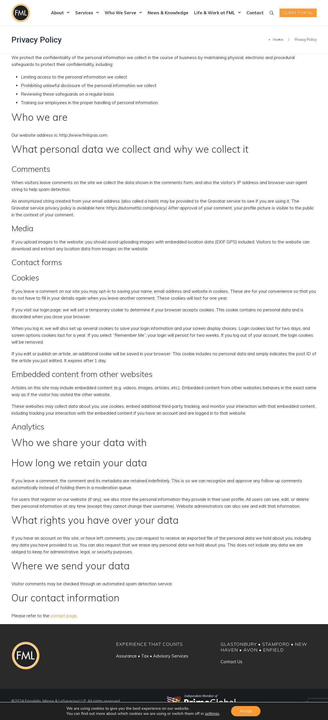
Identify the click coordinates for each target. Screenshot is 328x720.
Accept (246, 711)
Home (278, 39)
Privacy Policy (36, 40)
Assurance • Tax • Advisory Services (152, 656)
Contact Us (232, 661)
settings (212, 713)
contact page (63, 615)
